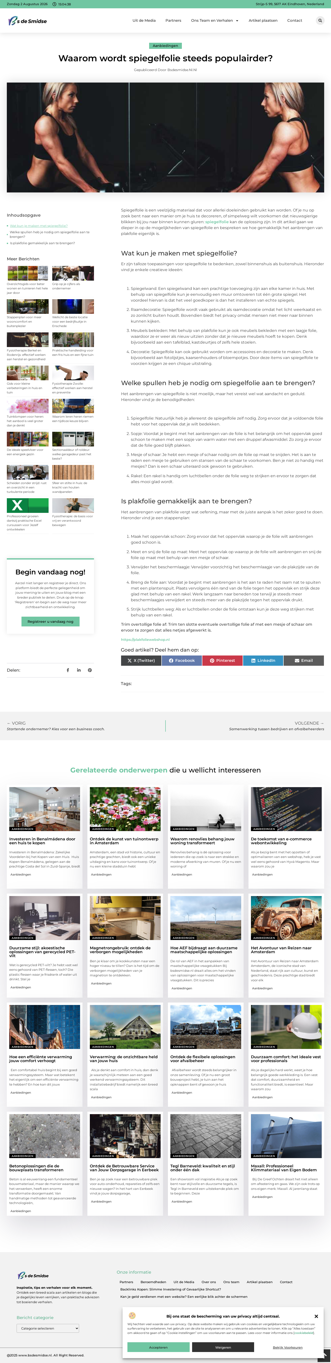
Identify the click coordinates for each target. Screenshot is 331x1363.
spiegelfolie (217, 222)
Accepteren (158, 1347)
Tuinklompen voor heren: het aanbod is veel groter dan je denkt (25, 421)
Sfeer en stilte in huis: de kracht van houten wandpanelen (69, 487)
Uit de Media (144, 20)
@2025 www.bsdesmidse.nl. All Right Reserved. (45, 1355)
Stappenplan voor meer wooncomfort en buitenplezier (24, 321)
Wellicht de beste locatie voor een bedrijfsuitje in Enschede (70, 321)
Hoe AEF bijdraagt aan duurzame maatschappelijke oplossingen (204, 950)
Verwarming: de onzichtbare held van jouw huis (124, 1059)
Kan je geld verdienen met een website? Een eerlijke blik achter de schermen (184, 1297)
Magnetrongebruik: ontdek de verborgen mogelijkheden (120, 950)
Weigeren (223, 1347)
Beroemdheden (153, 1282)
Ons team (231, 1282)
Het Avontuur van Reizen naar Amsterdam (281, 950)
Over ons (209, 1282)
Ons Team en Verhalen (215, 20)
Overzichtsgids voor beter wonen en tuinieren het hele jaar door (27, 288)
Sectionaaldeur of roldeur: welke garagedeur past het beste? (71, 454)
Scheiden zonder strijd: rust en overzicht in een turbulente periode (27, 487)
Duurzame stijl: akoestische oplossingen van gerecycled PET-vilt (42, 952)
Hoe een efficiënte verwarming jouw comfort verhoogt (40, 1059)
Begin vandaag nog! (50, 572)
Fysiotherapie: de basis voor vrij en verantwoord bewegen (72, 520)
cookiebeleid (303, 1333)
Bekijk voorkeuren (288, 1347)
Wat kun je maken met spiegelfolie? (39, 226)
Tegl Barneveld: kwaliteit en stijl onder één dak (202, 1168)
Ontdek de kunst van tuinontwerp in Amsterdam (124, 841)
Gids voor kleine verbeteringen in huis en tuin (24, 388)
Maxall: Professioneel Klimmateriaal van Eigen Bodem (284, 1168)
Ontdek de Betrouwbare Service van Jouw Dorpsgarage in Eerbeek (124, 1168)
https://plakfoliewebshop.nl (145, 639)
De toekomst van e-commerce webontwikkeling (281, 841)
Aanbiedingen (165, 45)
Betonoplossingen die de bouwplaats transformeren (36, 1168)
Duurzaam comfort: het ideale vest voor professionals (286, 1059)
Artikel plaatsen (263, 20)
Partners (173, 20)
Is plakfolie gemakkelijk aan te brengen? (42, 243)
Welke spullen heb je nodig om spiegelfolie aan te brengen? (50, 234)
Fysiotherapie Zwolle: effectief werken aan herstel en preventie (72, 388)
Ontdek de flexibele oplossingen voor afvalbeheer (202, 1059)
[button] (316, 1316)
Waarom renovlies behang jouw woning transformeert (202, 841)
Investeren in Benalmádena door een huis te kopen (42, 841)
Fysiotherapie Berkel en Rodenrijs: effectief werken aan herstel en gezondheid (26, 355)
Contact (294, 20)
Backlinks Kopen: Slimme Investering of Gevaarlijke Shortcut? (170, 1289)
